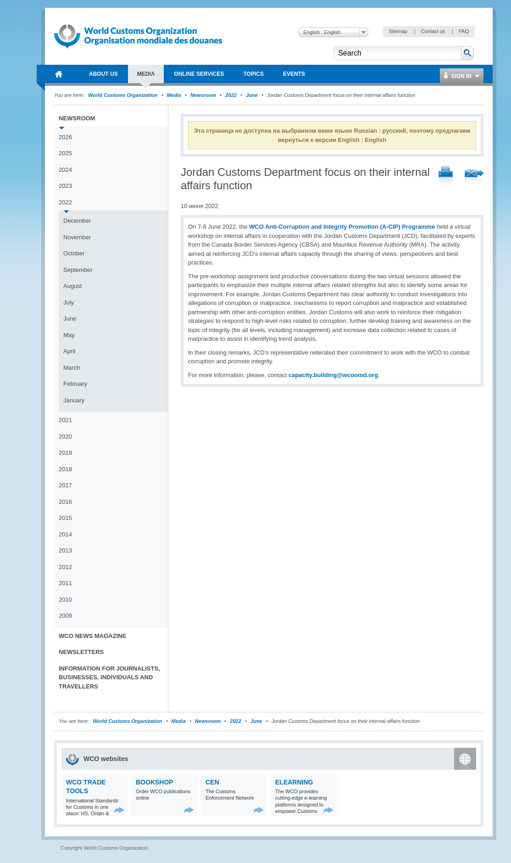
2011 (65, 583)
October (73, 253)
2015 (65, 517)
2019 (65, 452)
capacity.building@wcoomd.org (333, 375)
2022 (230, 95)
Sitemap (398, 31)
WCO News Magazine (92, 635)
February (75, 383)
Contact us (433, 31)
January (73, 400)
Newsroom (203, 95)
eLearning (294, 782)
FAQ (464, 31)
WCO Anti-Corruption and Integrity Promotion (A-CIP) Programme (342, 226)
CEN (212, 782)
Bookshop (154, 782)
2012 (65, 567)
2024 (65, 169)
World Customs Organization (123, 95)
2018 (65, 469)
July (68, 302)
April (69, 351)
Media (174, 95)
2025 (65, 153)
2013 (65, 550)
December (77, 220)
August (72, 285)
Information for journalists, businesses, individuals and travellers (109, 677)
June (252, 95)
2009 (65, 615)
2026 (65, 137)
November (77, 237)
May (69, 335)
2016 (65, 501)
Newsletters (81, 652)
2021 (65, 420)
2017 (65, 485)
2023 (65, 185)
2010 (65, 599)
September (78, 269)
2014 (65, 534)
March (71, 367)
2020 (65, 436)
